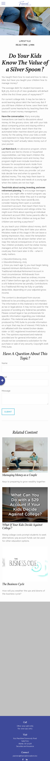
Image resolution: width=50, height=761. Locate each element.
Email (4, 377)
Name (4, 363)
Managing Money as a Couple (19, 475)
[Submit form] (8, 411)
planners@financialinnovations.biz (25, 756)
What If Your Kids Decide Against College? (22, 527)
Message (6, 391)
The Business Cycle (13, 584)
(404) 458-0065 (27, 726)
